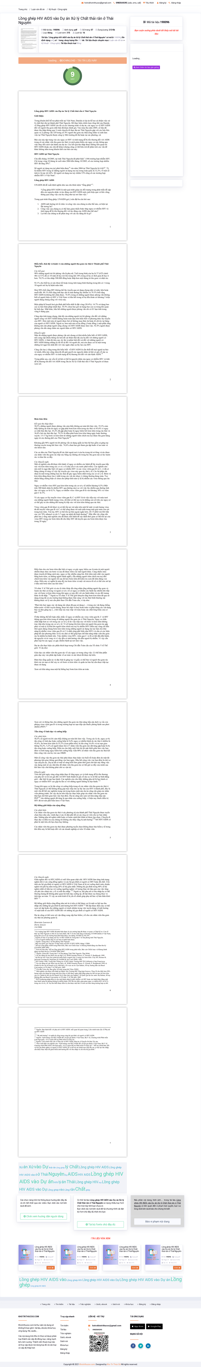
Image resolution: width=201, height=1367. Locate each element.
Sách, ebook (101, 1304)
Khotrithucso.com (87, 1364)
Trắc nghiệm (85, 1304)
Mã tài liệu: (50, 30)
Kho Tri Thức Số (114, 1364)
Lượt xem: (62, 33)
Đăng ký (161, 3)
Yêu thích (148, 3)
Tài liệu (72, 1304)
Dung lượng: (105, 30)
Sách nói (116, 1304)
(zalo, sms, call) (127, 3)
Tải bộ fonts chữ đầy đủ (100, 1224)
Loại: (46, 33)
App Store (137, 1326)
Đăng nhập (174, 3)
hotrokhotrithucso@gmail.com (96, 3)
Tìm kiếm (59, 1304)
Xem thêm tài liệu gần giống (146, 67)
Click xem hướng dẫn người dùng (44, 1216)
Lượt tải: (79, 33)
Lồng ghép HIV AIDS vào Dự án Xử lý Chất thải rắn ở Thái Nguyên (65, 20)
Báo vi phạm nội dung (157, 1221)
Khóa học (129, 1304)
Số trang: (86, 30)
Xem (50, 1268)
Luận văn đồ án (38, 9)
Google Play (154, 1326)
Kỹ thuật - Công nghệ (58, 9)
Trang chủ (22, 9)
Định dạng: (69, 30)
